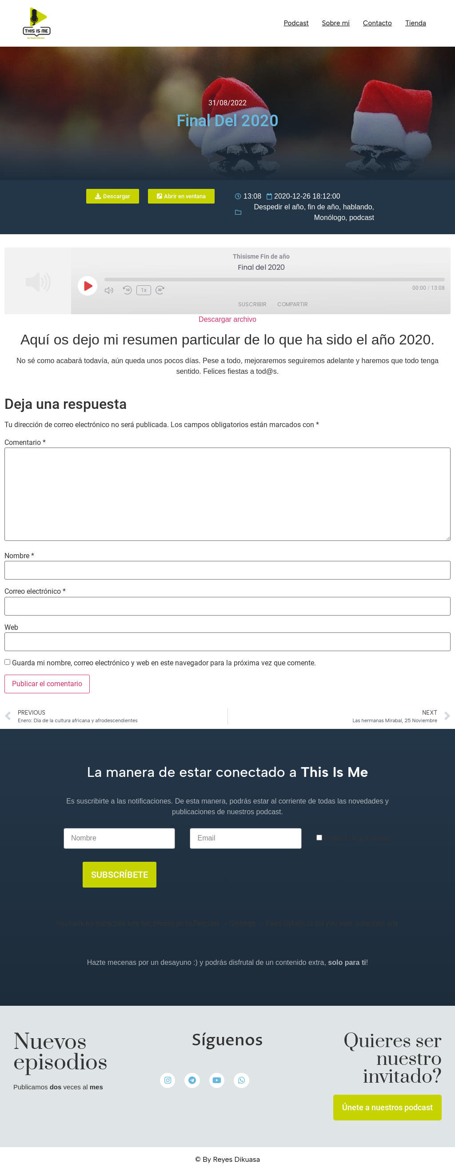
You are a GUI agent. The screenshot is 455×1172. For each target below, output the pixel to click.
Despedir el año (279, 207)
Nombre (19, 556)
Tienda (415, 23)
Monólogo (329, 217)
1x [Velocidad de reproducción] (144, 290)
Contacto (377, 23)
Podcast (296, 23)
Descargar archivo (227, 319)
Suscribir (252, 304)
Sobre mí (336, 23)
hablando (357, 207)
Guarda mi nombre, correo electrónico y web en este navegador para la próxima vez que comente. (164, 663)
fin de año (323, 207)
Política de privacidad (357, 838)
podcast (361, 217)
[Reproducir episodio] (87, 286)
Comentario (25, 442)
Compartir (292, 304)
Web (11, 627)
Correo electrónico (35, 591)
